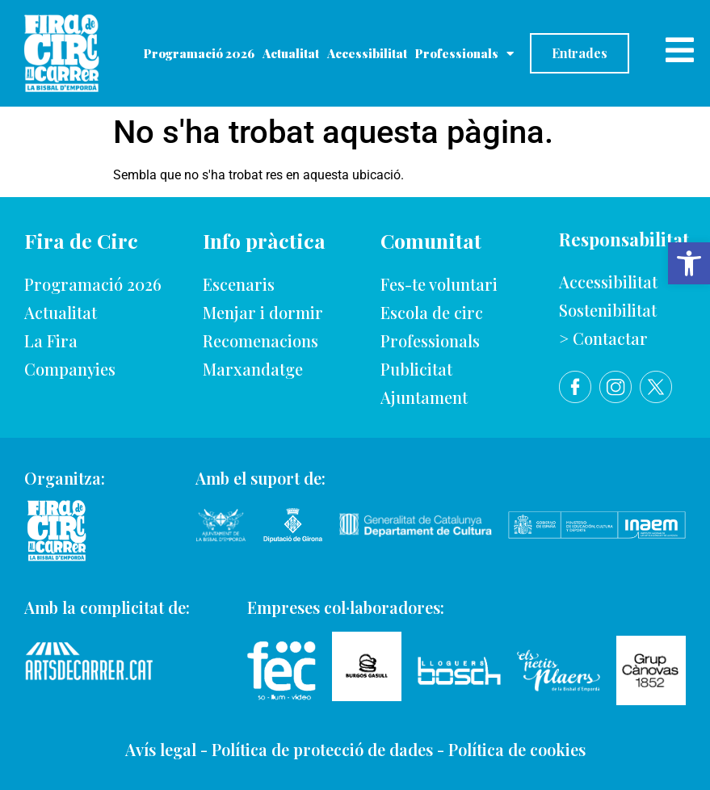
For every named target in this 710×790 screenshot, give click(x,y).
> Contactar (603, 338)
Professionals (464, 54)
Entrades (579, 52)
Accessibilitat (367, 53)
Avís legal (160, 749)
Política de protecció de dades (322, 749)
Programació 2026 (199, 53)
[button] (689, 263)
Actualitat (291, 53)
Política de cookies (517, 749)
